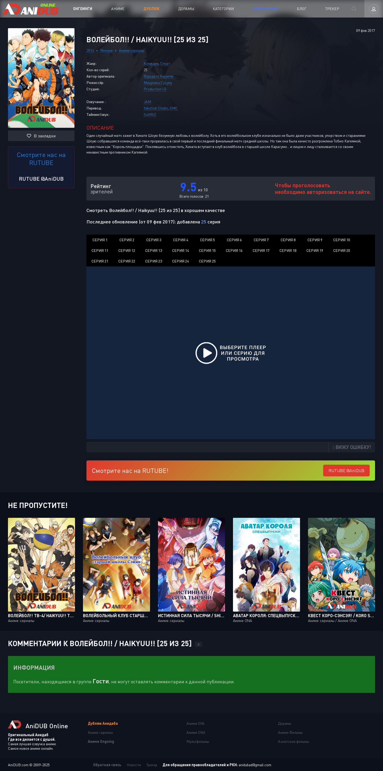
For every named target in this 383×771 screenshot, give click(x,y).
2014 (90, 50)
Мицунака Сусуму (158, 82)
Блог (301, 8)
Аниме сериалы (131, 50)
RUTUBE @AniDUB (41, 178)
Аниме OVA (195, 723)
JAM (147, 101)
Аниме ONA (195, 732)
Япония (106, 50)
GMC (174, 108)
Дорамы (186, 8)
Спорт (165, 63)
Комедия (151, 63)
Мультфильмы (197, 741)
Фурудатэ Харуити (158, 76)
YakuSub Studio (156, 108)
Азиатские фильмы (293, 741)
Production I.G (155, 89)
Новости (134, 764)
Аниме (117, 8)
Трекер (332, 8)
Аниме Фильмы (290, 732)
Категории (223, 8)
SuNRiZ (150, 114)
